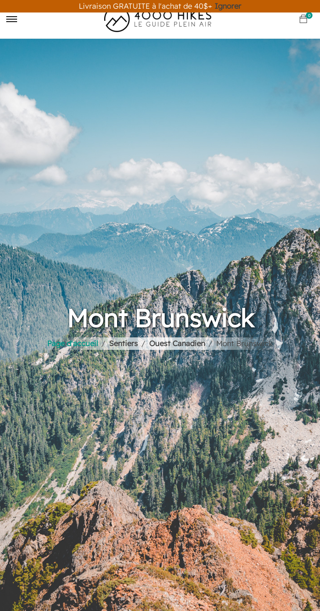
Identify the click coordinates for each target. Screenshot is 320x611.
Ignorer (228, 6)
